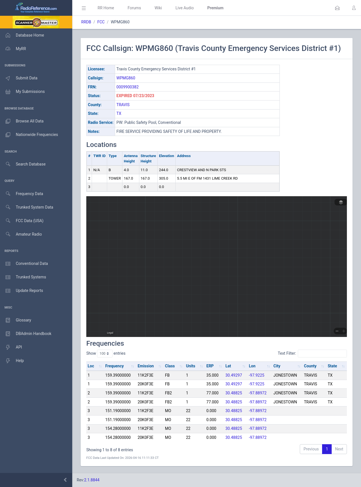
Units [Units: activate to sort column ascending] (190, 366)
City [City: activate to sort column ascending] (277, 366)
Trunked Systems (23, 277)
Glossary (15, 320)
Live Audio (184, 8)
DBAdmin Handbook (25, 333)
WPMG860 (125, 78)
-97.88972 (258, 393)
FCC (101, 22)
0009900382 (127, 87)
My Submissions (22, 91)
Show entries (106, 354)
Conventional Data (24, 263)
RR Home (106, 8)
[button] (337, 8)
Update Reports (21, 290)
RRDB (86, 22)
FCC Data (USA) (21, 220)
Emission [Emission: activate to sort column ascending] (146, 366)
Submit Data (19, 78)
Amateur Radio (21, 234)
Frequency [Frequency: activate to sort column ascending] (114, 366)
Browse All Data (21, 121)
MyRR (13, 48)
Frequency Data (21, 193)
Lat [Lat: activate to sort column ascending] (228, 366)
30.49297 (233, 375)
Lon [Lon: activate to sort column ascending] (252, 366)
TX (118, 113)
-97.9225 (256, 375)
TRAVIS (123, 104)
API (11, 347)
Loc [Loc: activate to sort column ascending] (91, 366)
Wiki (158, 8)
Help (12, 360)
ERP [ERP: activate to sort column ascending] (210, 366)
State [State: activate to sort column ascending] (332, 366)
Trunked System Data (26, 207)
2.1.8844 (92, 480)
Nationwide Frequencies (29, 134)
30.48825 (233, 393)
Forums (134, 8)
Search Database (23, 164)
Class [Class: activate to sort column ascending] (170, 366)
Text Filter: (312, 354)
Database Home (22, 35)
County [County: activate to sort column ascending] (310, 366)
